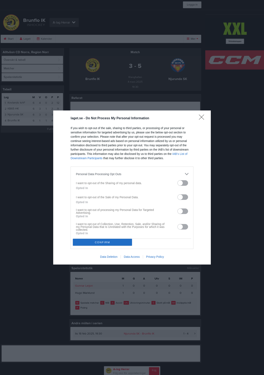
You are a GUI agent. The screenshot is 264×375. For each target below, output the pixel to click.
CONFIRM (102, 242)
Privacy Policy (155, 256)
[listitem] (132, 174)
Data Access (132, 256)
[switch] (182, 183)
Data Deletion (108, 256)
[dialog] (132, 187)
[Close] (203, 118)
